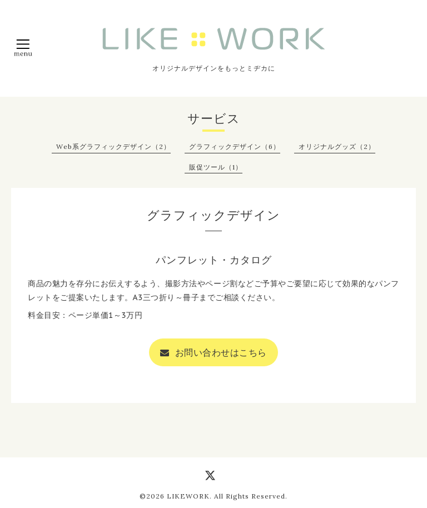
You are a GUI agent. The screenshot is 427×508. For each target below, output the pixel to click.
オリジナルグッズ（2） (337, 146)
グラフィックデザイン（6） (234, 146)
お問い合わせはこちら (213, 352)
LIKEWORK (188, 496)
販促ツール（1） (215, 167)
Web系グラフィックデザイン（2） (113, 146)
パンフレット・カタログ (214, 259)
